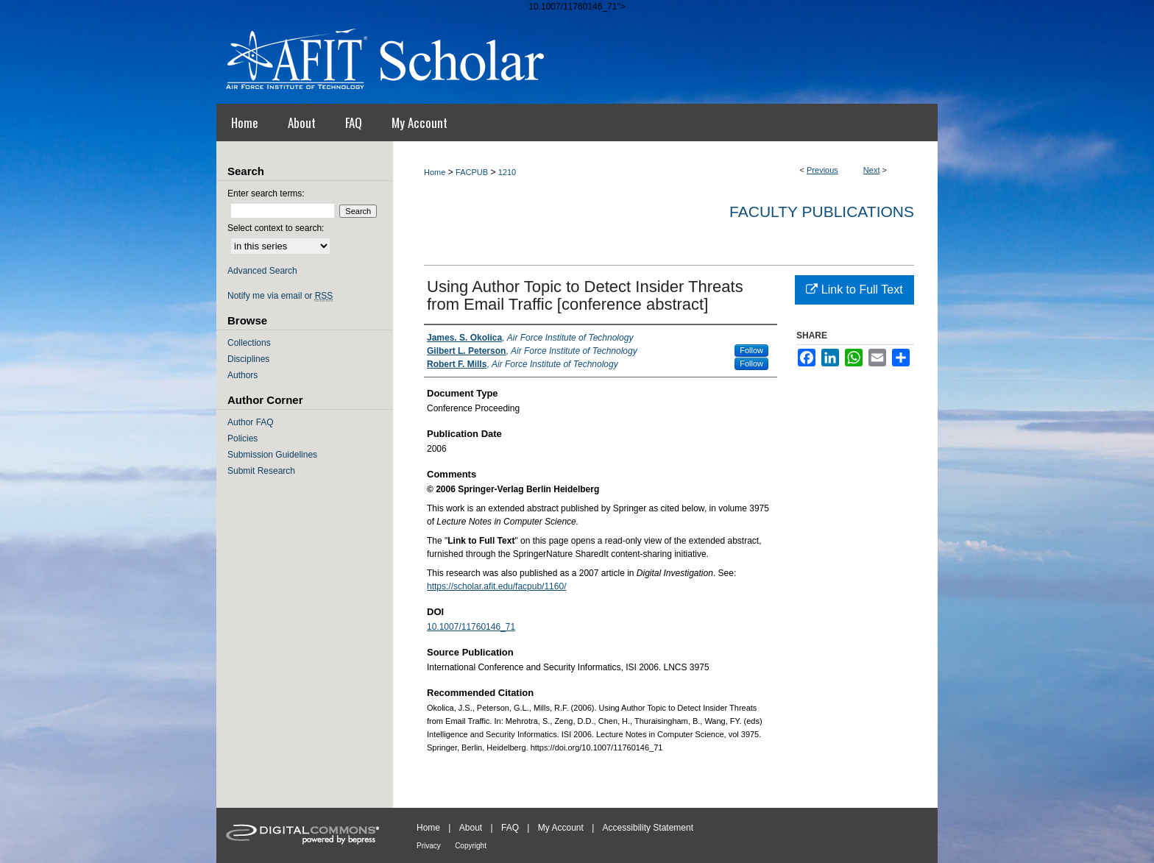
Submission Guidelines (272, 455)
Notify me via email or (280, 296)
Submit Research (261, 471)
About (470, 828)
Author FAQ (250, 422)
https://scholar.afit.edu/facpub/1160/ (496, 586)
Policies (242, 438)
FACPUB (472, 172)
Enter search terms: (266, 193)
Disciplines (248, 359)
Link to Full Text (854, 289)
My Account (561, 828)
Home (434, 172)
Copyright (470, 846)
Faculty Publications (821, 211)
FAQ (510, 828)
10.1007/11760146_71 (471, 627)
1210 (507, 172)
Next (871, 170)
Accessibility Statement (648, 828)
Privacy (429, 846)
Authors (242, 375)
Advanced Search (262, 271)
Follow (751, 350)
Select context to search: (275, 228)
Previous (822, 170)
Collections (249, 343)
